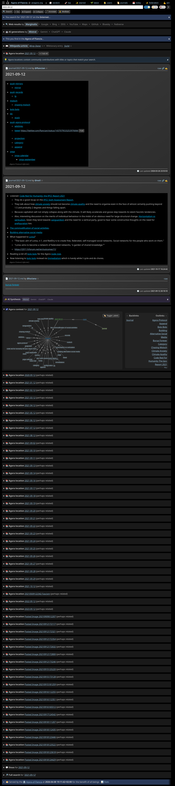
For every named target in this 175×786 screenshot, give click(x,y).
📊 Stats (105, 781)
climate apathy (77, 204)
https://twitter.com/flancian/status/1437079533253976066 (49, 130)
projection (20, 138)
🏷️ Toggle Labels (111, 316)
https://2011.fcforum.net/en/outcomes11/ (35, 249)
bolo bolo (14, 109)
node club (56, 254)
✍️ (166, 68)
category (19, 142)
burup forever (12, 284)
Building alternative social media (26, 232)
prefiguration (21, 223)
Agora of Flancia (34, 781)
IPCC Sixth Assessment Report (58, 199)
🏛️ (24, 781)
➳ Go (17, 12)
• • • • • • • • (65, 24)
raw (159, 68)
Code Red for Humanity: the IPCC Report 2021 (42, 195)
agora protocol (22, 122)
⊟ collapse (38, 12)
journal (130, 320)
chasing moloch (22, 104)
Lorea (32, 236)
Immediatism (54, 258)
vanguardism (57, 219)
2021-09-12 (24, 767)
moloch (13, 100)
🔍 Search (7, 12)
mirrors (19, 83)
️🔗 (163, 68)
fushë (66, 45)
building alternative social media (158, 334)
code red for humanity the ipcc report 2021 (158, 361)
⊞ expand (26, 12)
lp (15, 96)
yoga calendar (22, 155)
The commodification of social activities (29, 228)
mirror (18, 87)
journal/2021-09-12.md (20, 68)
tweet (17, 130)
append (18, 146)
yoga (12, 151)
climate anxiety (42, 204)
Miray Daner (35, 45)
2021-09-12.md (16, 278)
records (19, 92)
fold (81, 131)
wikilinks (19, 126)
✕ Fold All (43, 53)
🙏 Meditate (64, 12)
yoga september (27, 159)
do (11, 113)
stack (17, 117)
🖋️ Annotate (51, 12)
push (12, 83)
